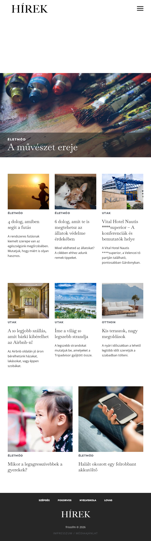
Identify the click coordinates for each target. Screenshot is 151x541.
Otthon (108, 322)
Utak (106, 213)
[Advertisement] (75, 45)
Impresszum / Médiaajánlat (75, 533)
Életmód (17, 139)
